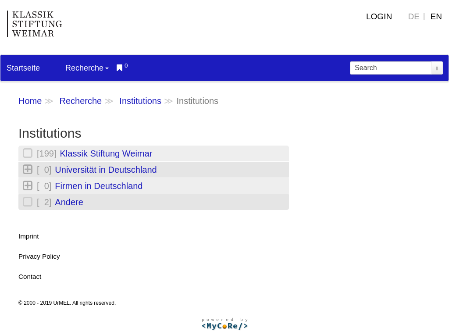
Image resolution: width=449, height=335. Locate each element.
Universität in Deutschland (106, 170)
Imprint (28, 236)
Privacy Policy (39, 256)
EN (436, 16)
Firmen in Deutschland (99, 186)
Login (379, 16)
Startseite (23, 68)
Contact (29, 276)
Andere (69, 202)
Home (30, 101)
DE (414, 16)
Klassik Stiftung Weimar (106, 153)
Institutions (140, 101)
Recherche (87, 68)
